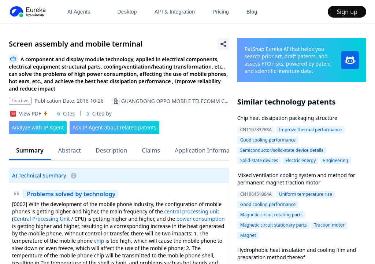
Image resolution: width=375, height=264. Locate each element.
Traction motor (329, 225)
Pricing (220, 12)
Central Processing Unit (42, 218)
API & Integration (175, 12)
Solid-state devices (259, 160)
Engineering (335, 160)
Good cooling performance (268, 140)
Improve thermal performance (310, 129)
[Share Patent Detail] (223, 44)
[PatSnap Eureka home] (27, 11)
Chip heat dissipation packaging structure (287, 117)
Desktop (127, 12)
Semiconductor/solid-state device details (281, 150)
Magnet (248, 235)
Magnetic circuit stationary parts (273, 225)
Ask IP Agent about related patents (114, 127)
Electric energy (300, 160)
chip (99, 240)
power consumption (201, 218)
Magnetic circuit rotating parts (271, 215)
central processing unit (191, 211)
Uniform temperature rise (305, 194)
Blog (251, 12)
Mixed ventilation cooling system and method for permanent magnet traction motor (296, 179)
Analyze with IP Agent (38, 127)
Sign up (347, 12)
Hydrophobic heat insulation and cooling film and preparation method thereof (296, 253)
